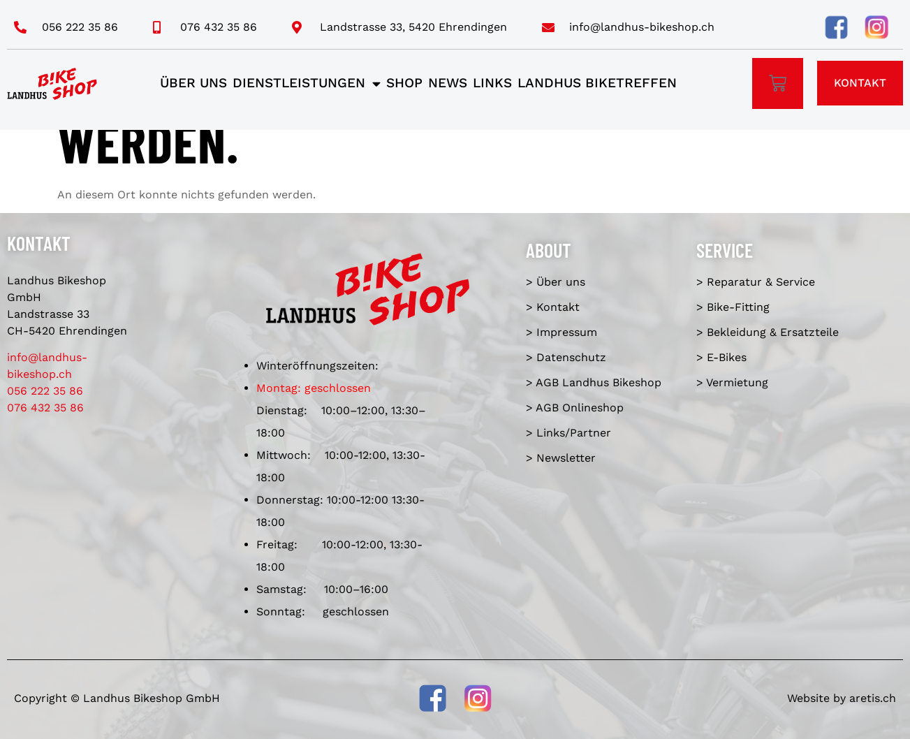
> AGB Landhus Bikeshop (593, 382)
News (447, 83)
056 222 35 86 (45, 390)
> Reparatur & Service (755, 281)
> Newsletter (561, 457)
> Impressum (561, 332)
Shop (404, 83)
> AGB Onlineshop (575, 407)
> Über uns (555, 281)
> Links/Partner (568, 432)
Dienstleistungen (307, 83)
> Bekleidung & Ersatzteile (767, 332)
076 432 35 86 (45, 407)
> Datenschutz (566, 357)
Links (492, 83)
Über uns (193, 83)
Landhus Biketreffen (597, 83)
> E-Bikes (721, 357)
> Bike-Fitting (733, 307)
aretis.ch (872, 698)
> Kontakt (553, 307)
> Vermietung (732, 382)
